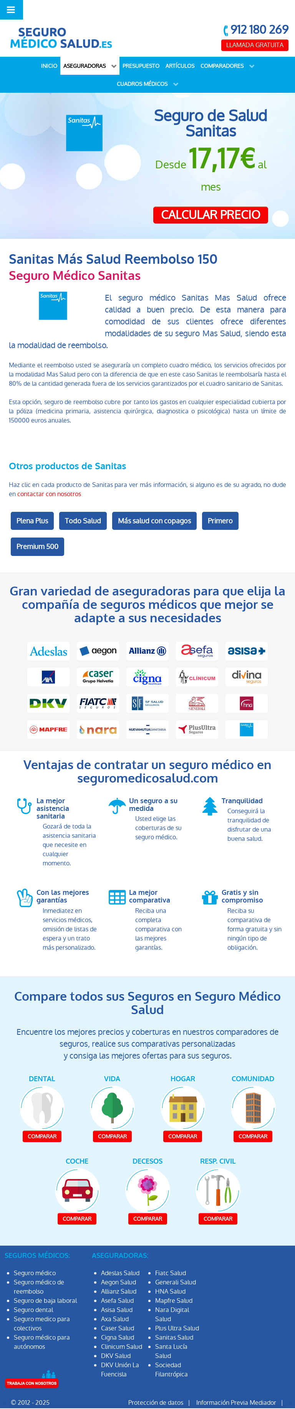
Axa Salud (115, 1303)
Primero (220, 505)
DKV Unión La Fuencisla (120, 1354)
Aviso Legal (159, 1396)
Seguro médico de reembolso (39, 1272)
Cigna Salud (117, 1322)
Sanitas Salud (174, 1322)
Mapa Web (267, 1396)
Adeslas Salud (120, 1257)
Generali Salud (175, 1267)
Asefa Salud (117, 1285)
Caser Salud (117, 1313)
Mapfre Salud (173, 1285)
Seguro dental (33, 1294)
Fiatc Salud (170, 1257)
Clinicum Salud (121, 1331)
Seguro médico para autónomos (42, 1327)
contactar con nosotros (49, 478)
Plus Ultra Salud (177, 1313)
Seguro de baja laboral (45, 1285)
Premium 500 (37, 531)
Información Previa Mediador (236, 1387)
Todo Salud (83, 505)
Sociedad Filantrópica (171, 1354)
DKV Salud (116, 1340)
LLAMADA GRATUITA (254, 29)
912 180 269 (259, 14)
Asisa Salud (117, 1294)
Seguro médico (35, 1257)
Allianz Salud (118, 1276)
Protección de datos (155, 1387)
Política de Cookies (213, 1396)
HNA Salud (170, 1276)
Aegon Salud (118, 1267)
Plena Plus (32, 505)
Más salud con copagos (154, 505)
